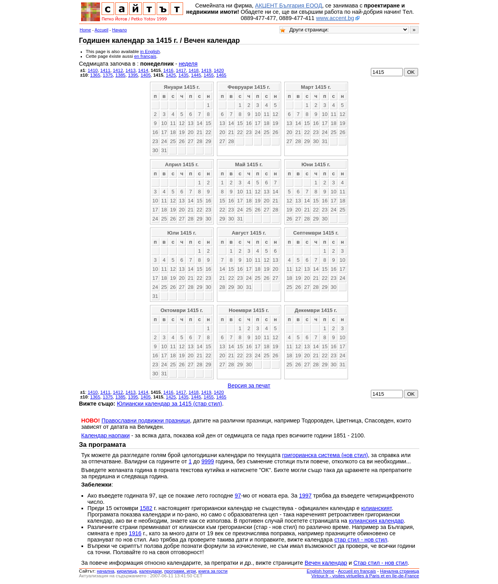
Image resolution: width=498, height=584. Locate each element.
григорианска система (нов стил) (325, 455)
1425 (171, 75)
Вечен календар (326, 563)
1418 (194, 70)
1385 (120, 75)
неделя (188, 64)
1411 (105, 70)
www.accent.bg (335, 18)
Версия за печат (249, 385)
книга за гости (213, 571)
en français (145, 56)
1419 (206, 70)
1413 (131, 70)
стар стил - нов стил (360, 539)
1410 (93, 70)
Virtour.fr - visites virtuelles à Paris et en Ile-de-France (365, 575)
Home (85, 30)
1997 (305, 495)
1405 (146, 75)
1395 (133, 75)
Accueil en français (357, 571)
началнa (105, 571)
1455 (209, 75)
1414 (143, 70)
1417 (181, 70)
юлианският (376, 508)
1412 (118, 70)
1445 (196, 75)
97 (238, 495)
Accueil (101, 30)
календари (150, 571)
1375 (108, 75)
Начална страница (399, 571)
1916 (135, 533)
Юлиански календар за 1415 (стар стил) (169, 403)
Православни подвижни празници (146, 420)
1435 (183, 75)
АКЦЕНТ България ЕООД (288, 5)
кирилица (127, 571)
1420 (219, 70)
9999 (207, 461)
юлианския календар (376, 521)
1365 (95, 75)
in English (150, 51)
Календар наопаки (105, 435)
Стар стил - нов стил (381, 563)
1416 (168, 70)
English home (320, 571)
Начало (119, 30)
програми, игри (180, 571)
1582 (146, 508)
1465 (221, 75)
